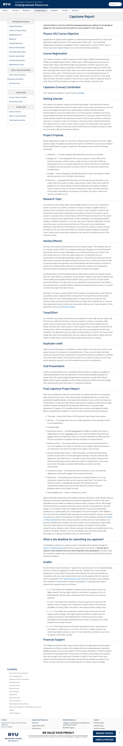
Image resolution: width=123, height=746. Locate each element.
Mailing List (12, 39)
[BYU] (6, 4)
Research (26, 10)
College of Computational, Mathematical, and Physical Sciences (76, 724)
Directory (35, 723)
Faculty (65, 10)
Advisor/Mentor (14, 691)
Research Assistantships (17, 48)
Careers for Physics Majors (17, 30)
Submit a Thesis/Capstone (17, 116)
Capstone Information (16, 79)
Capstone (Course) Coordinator (19, 679)
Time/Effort (13, 695)
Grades (11, 710)
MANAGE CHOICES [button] (104, 733)
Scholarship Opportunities (17, 52)
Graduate (54, 10)
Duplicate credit (14, 698)
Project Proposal (14, 685)
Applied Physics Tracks (16, 65)
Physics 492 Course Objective (18, 673)
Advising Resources (15, 35)
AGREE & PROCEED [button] (104, 739)
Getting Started (14, 682)
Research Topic (14, 688)
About (5, 10)
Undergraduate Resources (31, 5)
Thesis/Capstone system (72, 579)
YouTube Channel (99, 728)
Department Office (38, 726)
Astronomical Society (16, 102)
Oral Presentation (15, 701)
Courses (15, 10)
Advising (81, 93)
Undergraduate (40, 10)
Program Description (15, 26)
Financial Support (14, 713)
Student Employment (16, 43)
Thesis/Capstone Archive (17, 120)
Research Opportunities (16, 56)
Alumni (74, 10)
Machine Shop (36, 728)
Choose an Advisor (15, 112)
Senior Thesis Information (17, 75)
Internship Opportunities (17, 60)
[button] (119, 732)
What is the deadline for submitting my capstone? (25, 707)
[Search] (115, 4)
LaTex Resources (14, 83)
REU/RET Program (69, 728)
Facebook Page (99, 723)
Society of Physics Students (18, 97)
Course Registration (15, 676)
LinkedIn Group (98, 726)
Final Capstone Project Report (19, 704)
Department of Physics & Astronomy (28, 2)
